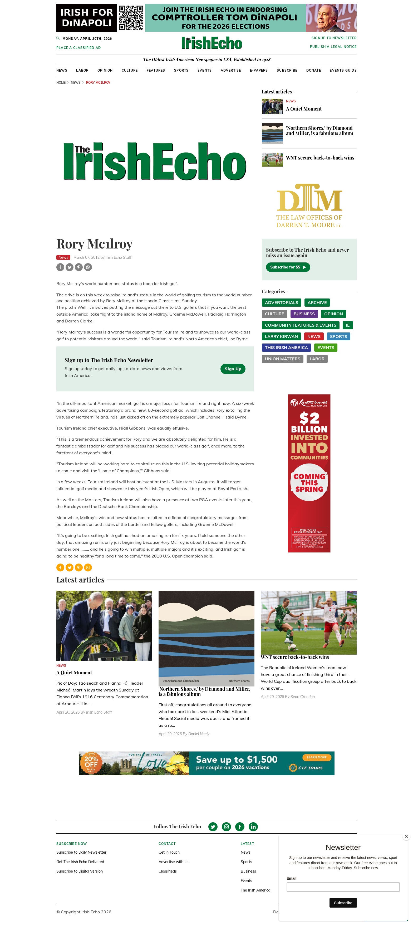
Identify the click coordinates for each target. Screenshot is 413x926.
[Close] (406, 836)
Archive (317, 302)
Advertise (231, 70)
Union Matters (282, 358)
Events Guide (343, 70)
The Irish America (255, 890)
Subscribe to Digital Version (79, 871)
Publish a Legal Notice (333, 47)
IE (348, 325)
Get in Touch (169, 852)
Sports (181, 70)
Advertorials (281, 302)
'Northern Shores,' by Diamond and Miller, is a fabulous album (319, 130)
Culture (130, 70)
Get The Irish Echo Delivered (80, 861)
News (61, 70)
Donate (313, 70)
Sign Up (233, 368)
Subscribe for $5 (288, 267)
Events (205, 70)
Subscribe (287, 70)
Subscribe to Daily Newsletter (81, 852)
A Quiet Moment (304, 109)
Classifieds (168, 871)
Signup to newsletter (334, 38)
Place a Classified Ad (78, 48)
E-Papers (259, 70)
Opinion (105, 70)
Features (156, 70)
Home (61, 82)
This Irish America (286, 347)
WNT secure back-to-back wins (320, 158)
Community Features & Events (300, 325)
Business (304, 313)
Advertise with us (173, 861)
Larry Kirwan (281, 336)
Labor (82, 70)
